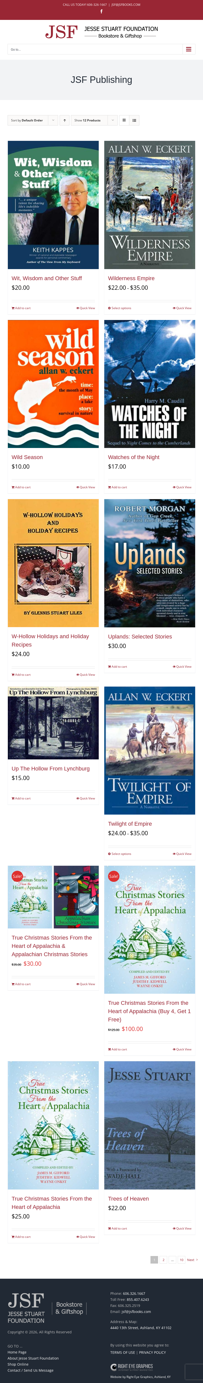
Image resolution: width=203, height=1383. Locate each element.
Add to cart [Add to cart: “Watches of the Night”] (119, 487)
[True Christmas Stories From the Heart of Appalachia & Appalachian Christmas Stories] (53, 897)
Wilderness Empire (131, 278)
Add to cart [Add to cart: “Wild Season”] (23, 487)
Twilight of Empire (130, 824)
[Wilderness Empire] (149, 205)
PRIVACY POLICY (152, 1352)
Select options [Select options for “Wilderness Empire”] (121, 308)
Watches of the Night (133, 457)
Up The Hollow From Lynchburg (51, 768)
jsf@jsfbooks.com (136, 1311)
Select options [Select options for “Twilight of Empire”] (121, 854)
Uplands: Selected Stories (140, 636)
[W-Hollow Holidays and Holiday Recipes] (53, 563)
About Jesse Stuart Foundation (33, 1358)
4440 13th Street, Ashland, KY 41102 (140, 1327)
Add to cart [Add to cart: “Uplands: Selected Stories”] (119, 666)
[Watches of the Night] (149, 384)
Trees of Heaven (128, 1199)
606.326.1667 (134, 1293)
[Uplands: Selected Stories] (149, 563)
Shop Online (18, 1364)
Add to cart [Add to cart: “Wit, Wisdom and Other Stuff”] (23, 308)
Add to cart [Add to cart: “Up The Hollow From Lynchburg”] (23, 798)
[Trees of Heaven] (149, 1125)
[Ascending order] (64, 120)
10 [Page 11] (181, 1260)
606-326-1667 (97, 5)
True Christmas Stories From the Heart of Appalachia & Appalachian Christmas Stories (52, 946)
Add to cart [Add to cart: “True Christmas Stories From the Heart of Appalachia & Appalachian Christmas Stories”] (23, 984)
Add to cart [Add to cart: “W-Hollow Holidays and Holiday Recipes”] (23, 674)
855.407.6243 (138, 1299)
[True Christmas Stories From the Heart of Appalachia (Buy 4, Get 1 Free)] (149, 930)
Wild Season (27, 457)
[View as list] (134, 120)
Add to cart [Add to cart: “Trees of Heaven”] (119, 1228)
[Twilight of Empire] (149, 751)
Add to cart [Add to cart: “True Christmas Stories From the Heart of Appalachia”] (23, 1237)
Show (87, 120)
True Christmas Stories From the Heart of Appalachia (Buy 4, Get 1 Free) (149, 1011)
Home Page (17, 1352)
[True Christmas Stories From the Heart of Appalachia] (53, 1125)
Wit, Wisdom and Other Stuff (47, 278)
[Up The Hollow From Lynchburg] (53, 723)
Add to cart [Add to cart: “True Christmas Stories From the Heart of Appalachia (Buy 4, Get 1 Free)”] (119, 1049)
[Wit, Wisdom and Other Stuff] (53, 205)
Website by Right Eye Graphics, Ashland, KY (140, 1377)
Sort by (27, 120)
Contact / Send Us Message (31, 1370)
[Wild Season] (53, 384)
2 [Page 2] (163, 1260)
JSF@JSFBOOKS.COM (126, 5)
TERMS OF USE (122, 1352)
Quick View (87, 308)
